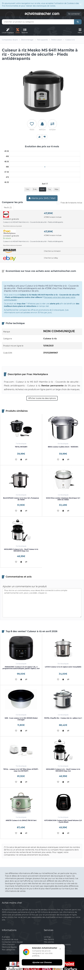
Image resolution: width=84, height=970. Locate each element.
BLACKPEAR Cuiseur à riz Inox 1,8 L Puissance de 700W (21, 499)
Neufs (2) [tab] (8, 207)
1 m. (27, 189)
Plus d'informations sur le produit (12, 226)
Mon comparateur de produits (57, 944)
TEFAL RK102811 (21, 447)
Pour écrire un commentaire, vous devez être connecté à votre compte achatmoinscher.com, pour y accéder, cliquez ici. (42, 602)
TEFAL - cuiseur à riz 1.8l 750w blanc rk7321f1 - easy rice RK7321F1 (21, 770)
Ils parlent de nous (10, 939)
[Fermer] (59, 951)
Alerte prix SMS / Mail (42, 198)
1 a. (49, 189)
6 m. (43, 189)
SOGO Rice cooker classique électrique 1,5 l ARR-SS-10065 (63, 499)
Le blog (47, 937)
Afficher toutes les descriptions (42, 398)
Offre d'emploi (8, 944)
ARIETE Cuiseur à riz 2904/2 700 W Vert (21, 820)
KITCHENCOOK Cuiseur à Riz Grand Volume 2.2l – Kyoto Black (63, 821)
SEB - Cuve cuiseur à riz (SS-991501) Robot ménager (21, 719)
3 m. (35, 189)
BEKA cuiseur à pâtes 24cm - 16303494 (63, 447)
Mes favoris (49, 939)
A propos (6, 937)
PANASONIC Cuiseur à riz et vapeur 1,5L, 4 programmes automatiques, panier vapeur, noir (21, 667)
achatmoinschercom (42, 13)
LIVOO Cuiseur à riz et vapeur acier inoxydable (63, 667)
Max (56, 189)
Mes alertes (49, 942)
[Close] (80, 4)
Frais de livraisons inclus (69, 203)
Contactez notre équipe (12, 942)
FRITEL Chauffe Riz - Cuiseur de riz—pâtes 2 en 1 (63, 718)
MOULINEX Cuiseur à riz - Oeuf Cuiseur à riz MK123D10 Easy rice (21, 550)
